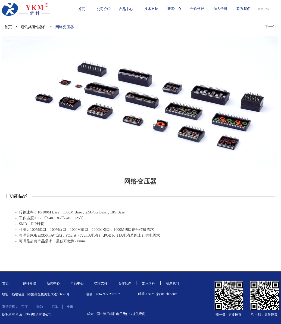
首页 (8, 27)
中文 (260, 9)
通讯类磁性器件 (34, 27)
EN (267, 9)
